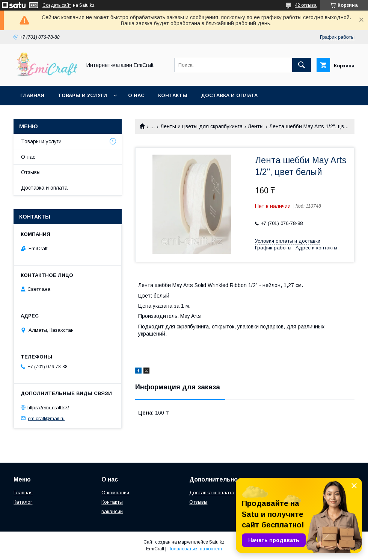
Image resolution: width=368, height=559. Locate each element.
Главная (32, 95)
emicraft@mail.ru (46, 418)
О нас (136, 95)
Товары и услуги (82, 95)
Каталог (23, 502)
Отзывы (31, 172)
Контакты (172, 95)
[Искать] (301, 65)
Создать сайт (56, 5)
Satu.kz (217, 542)
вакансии (112, 511)
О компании (115, 492)
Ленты (256, 126)
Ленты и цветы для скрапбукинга (201, 126)
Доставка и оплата (229, 95)
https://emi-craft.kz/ (48, 407)
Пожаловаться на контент (194, 548)
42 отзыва (306, 5)
